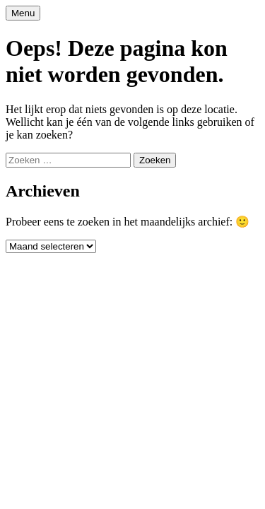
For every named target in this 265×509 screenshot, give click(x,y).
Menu (23, 13)
